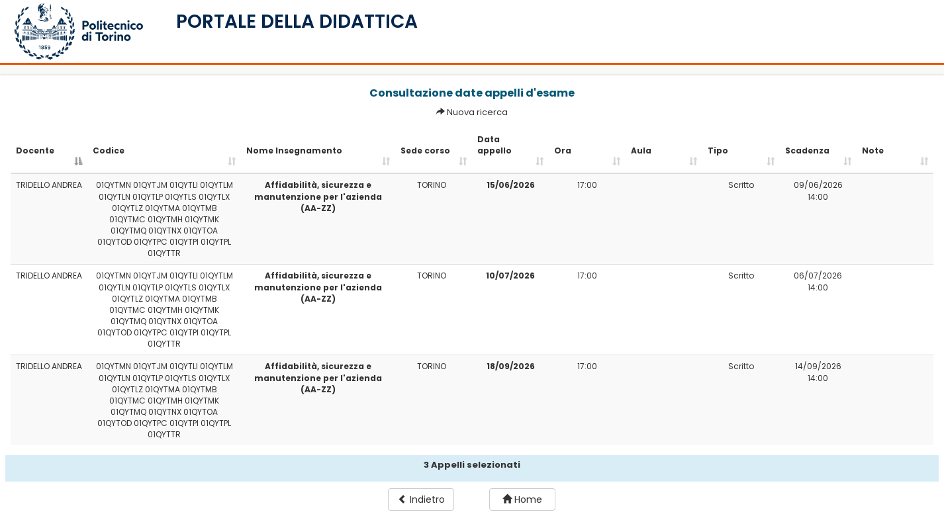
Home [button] (522, 499)
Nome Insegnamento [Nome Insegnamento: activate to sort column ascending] (294, 150)
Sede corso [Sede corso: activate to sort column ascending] (425, 150)
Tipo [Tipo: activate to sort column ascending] (718, 150)
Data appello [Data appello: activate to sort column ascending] (494, 145)
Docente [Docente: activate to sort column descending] (35, 150)
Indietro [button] (421, 499)
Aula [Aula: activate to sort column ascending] (641, 150)
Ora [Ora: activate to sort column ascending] (562, 150)
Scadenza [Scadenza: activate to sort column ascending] (807, 150)
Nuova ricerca (477, 112)
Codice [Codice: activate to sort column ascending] (108, 150)
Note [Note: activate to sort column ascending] (873, 150)
